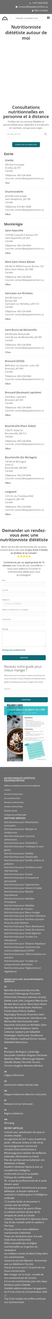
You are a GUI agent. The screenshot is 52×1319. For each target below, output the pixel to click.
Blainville (8, 990)
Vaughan (18, 1065)
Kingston (31, 1055)
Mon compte (41, 10)
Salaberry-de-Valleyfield (27, 1031)
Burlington (21, 1051)
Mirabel (8, 1004)
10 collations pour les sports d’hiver (22, 1208)
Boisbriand (20, 990)
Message (5, 629)
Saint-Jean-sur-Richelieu (28, 1024)
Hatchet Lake (31, 1084)
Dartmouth (10, 1084)
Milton (18, 1058)
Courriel (5, 590)
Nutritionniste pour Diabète (18, 853)
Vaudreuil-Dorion (28, 1038)
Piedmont (37, 1007)
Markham (9, 1058)
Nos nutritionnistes (12, 798)
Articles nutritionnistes (13, 806)
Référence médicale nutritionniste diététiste (22, 785)
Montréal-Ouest (23, 1007)
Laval (14, 1000)
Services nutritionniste (13, 794)
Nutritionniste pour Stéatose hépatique (24, 943)
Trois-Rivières (11, 1038)
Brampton (9, 1051)
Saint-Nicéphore (22, 1028)
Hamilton (21, 1055)
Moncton (30, 1094)
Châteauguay (21, 993)
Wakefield (9, 1042)
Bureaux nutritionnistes (14, 802)
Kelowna (8, 1103)
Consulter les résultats (26, 145)
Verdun (42, 1038)
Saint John (41, 1094)
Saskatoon (17, 1113)
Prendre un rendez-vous (27, 18)
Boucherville (32, 990)
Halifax (20, 1084)
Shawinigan (10, 1035)
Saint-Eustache (24, 1021)
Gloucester (10, 1055)
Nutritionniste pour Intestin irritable (23, 888)
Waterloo (28, 1065)
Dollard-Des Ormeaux (15, 997)
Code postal (6, 619)
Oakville (8, 1062)
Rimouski (21, 1014)
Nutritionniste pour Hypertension (21, 884)
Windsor (38, 1065)
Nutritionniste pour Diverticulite (21, 856)
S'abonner (26, 700)
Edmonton (18, 1075)
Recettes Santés (10, 810)
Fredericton (18, 1094)
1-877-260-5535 (40, 2)
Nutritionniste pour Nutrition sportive (24, 919)
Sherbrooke (23, 1035)
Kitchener (42, 1055)
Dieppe (8, 1094)
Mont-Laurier (20, 1004)
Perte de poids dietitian (16, 922)
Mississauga (28, 1058)
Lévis (20, 1000)
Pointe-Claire (11, 1011)
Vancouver (27, 1103)
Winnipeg (9, 1122)
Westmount (21, 1042)
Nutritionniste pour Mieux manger (22, 912)
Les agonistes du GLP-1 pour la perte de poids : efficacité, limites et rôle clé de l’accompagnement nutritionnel (25, 1143)
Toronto (36, 1062)
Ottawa (17, 1062)
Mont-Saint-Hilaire (36, 1004)
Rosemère (32, 1014)
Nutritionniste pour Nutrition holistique (25, 915)
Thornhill (26, 1062)
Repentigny (10, 1014)
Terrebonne (36, 1035)
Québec (31, 1011)
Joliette (7, 1000)
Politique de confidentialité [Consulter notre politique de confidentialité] (13, 650)
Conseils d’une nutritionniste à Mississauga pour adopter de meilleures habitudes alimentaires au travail (25, 1153)
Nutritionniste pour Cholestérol (20, 842)
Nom (4, 580)
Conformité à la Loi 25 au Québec (21, 1173)
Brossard (9, 993)
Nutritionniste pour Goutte (18, 874)
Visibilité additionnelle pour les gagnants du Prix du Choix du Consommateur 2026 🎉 (25, 1292)
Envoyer (24, 658)
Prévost (22, 1011)
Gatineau (32, 997)
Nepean (40, 1058)
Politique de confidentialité (15, 815)
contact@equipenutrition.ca (33, 6)
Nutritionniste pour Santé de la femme (24, 929)
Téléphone (6, 600)
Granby (42, 997)
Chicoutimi (34, 993)
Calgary (8, 1075)
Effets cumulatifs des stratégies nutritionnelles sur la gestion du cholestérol (21, 1247)
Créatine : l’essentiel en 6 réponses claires (26, 1218)
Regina (7, 1113)
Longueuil (29, 1000)
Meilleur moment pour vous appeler (15, 609)
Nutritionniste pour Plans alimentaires (24, 926)
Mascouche (41, 1000)
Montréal (9, 1007)
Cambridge (33, 1051)
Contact (7, 790)
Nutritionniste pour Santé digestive (22, 933)
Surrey (17, 1103)
